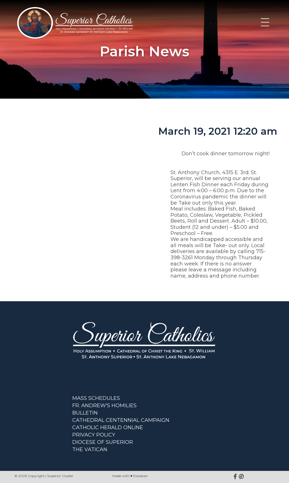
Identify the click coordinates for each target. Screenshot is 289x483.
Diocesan (140, 476)
